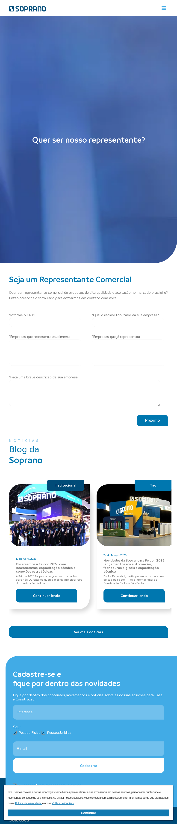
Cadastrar (88, 765)
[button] (152, 420)
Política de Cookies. (63, 803)
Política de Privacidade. (28, 803)
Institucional (65, 485)
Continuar (88, 813)
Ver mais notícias (88, 632)
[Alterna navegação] (164, 8)
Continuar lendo (46, 595)
